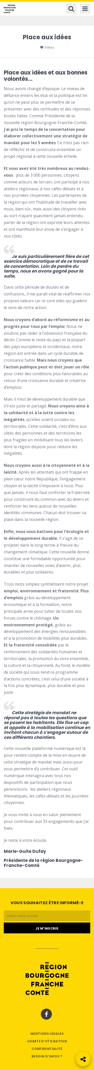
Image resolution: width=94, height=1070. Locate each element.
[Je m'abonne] (47, 928)
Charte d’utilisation (47, 1041)
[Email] (47, 915)
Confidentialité (47, 1049)
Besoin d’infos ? (47, 1056)
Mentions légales (47, 1033)
